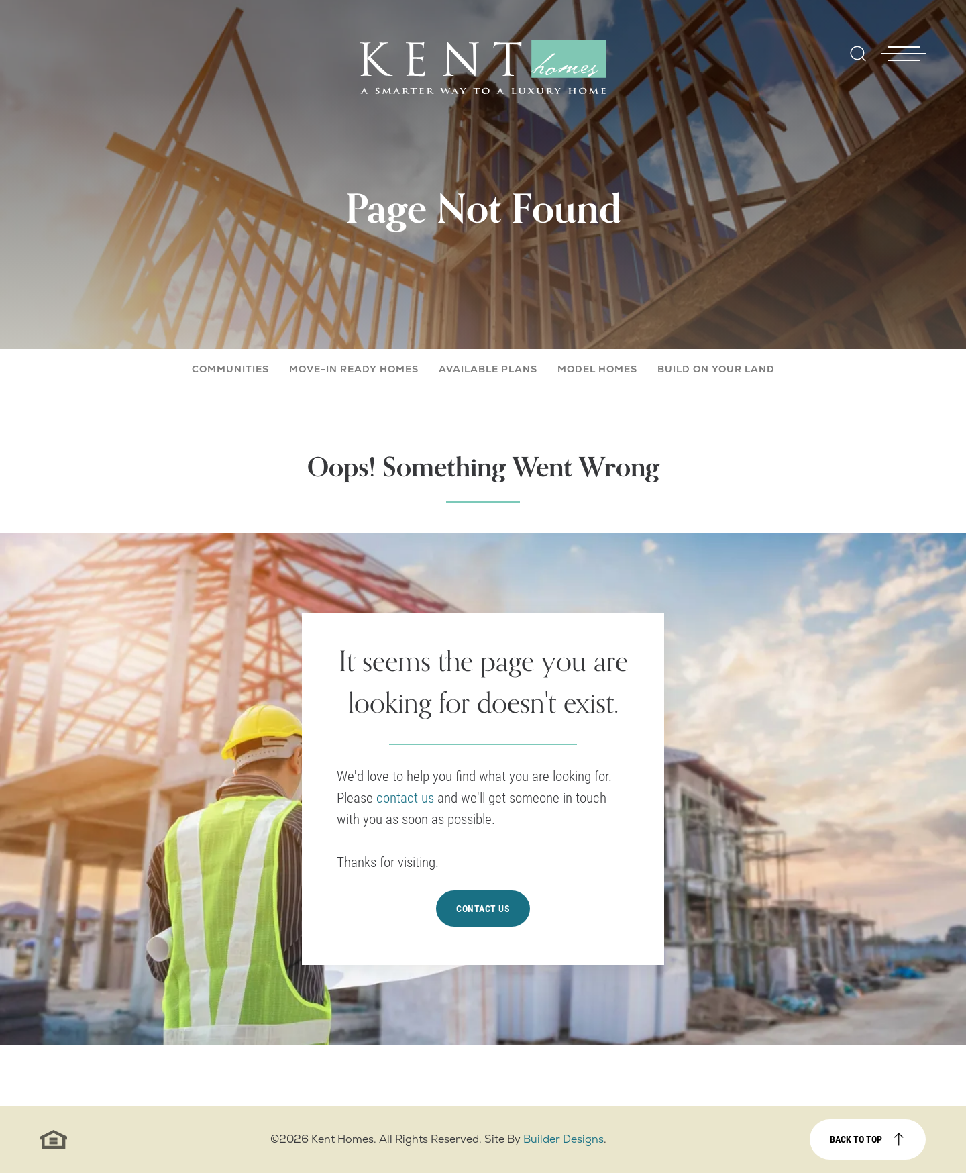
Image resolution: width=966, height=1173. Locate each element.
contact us (406, 797)
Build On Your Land (716, 369)
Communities (230, 369)
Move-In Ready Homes (354, 369)
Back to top (856, 1139)
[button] (858, 63)
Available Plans (488, 369)
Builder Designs (563, 1139)
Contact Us (483, 908)
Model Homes (597, 369)
